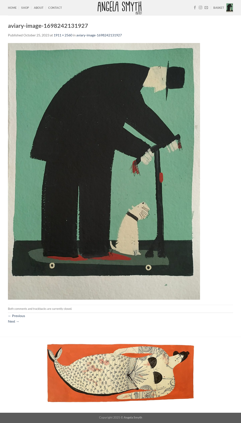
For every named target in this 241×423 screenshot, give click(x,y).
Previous (16, 316)
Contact (55, 7)
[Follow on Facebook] (195, 8)
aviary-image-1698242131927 (99, 35)
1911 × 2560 (63, 35)
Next (13, 321)
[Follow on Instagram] (200, 8)
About (39, 7)
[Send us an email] (206, 8)
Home (12, 7)
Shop (25, 7)
